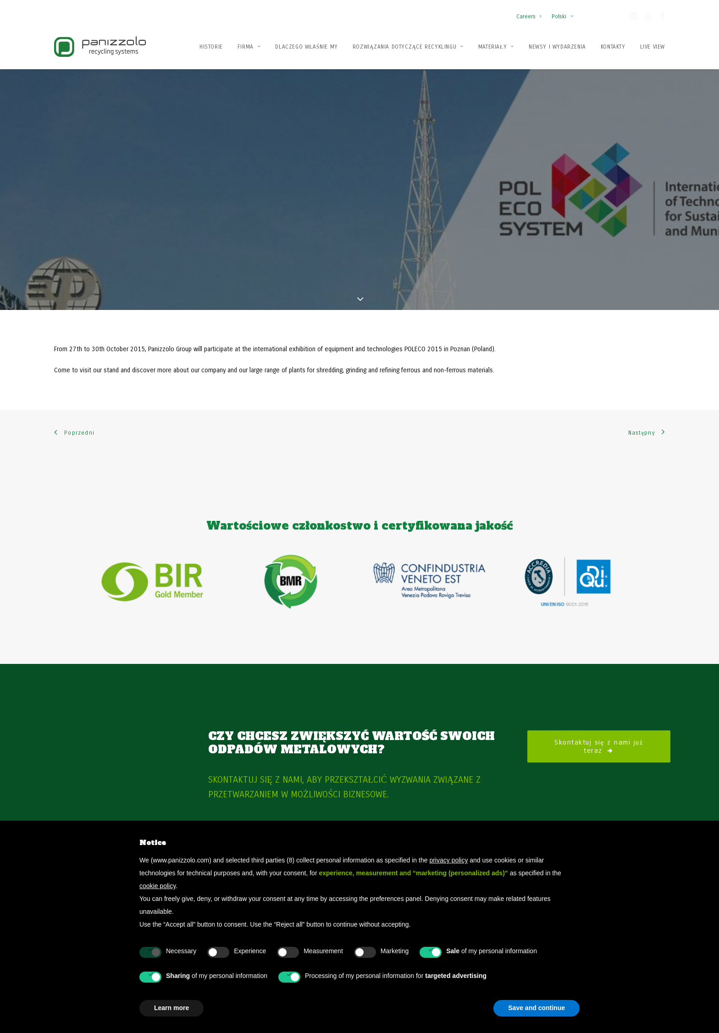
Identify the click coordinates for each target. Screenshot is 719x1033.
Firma (249, 47)
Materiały (496, 47)
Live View (652, 47)
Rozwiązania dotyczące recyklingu (408, 47)
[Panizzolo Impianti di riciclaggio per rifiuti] (100, 46)
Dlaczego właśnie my (306, 47)
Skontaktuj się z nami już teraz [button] (600, 712)
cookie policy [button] (157, 885)
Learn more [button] (171, 1007)
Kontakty (613, 47)
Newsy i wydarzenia (557, 47)
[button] (633, 18)
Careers (528, 16)
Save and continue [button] (536, 1007)
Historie (211, 47)
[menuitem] (530, 12)
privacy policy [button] (448, 860)
